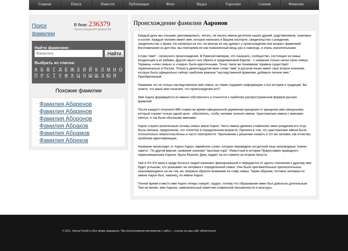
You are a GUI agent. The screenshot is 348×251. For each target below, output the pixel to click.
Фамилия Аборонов (65, 118)
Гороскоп (233, 4)
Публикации (139, 4)
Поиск (76, 4)
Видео (202, 4)
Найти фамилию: (52, 48)
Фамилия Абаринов (65, 111)
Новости (108, 4)
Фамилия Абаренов (65, 104)
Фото (170, 4)
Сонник (264, 4)
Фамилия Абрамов (64, 133)
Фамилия (296, 4)
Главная (44, 4)
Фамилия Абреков (63, 140)
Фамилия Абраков (63, 125)
